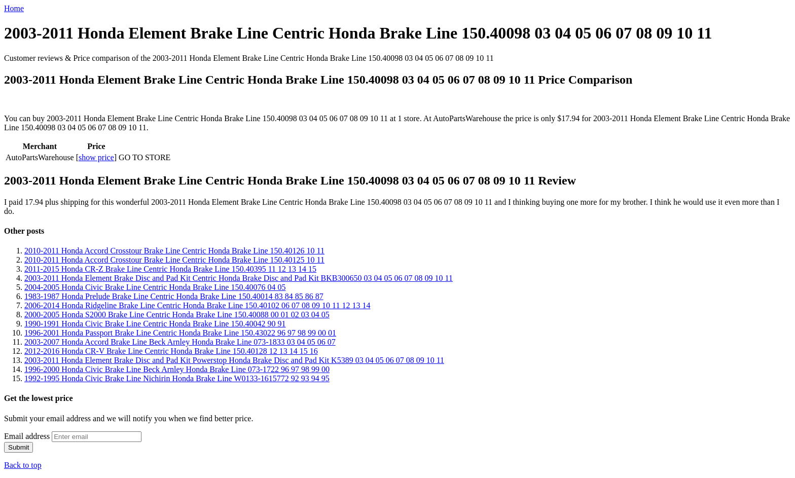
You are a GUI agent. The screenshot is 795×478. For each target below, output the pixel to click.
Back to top (23, 465)
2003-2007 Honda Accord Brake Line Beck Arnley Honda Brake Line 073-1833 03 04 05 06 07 (180, 342)
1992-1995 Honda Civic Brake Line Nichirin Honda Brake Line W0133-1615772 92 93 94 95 (177, 378)
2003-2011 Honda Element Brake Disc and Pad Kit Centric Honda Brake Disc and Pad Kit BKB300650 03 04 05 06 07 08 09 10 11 (238, 278)
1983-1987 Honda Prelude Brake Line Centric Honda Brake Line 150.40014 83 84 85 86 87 (173, 296)
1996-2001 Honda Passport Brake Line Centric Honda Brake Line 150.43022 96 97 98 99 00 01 (180, 332)
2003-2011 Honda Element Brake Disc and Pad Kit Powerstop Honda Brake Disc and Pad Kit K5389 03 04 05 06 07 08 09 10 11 (234, 360)
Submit (18, 447)
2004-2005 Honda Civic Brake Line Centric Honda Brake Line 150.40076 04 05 (154, 287)
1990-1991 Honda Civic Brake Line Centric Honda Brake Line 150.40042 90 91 (154, 323)
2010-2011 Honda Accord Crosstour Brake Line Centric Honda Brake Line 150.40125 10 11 (174, 259)
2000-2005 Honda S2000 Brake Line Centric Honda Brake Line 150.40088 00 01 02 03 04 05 (177, 314)
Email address (27, 436)
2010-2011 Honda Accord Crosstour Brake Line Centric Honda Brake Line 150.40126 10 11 (174, 250)
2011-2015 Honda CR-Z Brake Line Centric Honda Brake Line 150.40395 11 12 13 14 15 (170, 269)
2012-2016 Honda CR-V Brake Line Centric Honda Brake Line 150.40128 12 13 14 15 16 (171, 351)
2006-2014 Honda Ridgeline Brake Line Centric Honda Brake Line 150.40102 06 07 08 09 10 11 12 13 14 (197, 305)
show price (96, 157)
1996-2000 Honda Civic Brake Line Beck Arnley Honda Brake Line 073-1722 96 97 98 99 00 (177, 369)
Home (14, 8)
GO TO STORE (144, 157)
